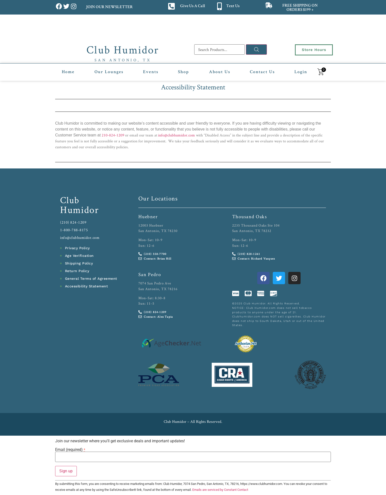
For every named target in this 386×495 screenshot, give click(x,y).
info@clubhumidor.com (176, 135)
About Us (219, 72)
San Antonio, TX (123, 60)
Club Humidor (122, 49)
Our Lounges (109, 72)
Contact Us (262, 72)
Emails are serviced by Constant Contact (220, 490)
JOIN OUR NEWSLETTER (109, 7)
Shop (183, 72)
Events (150, 72)
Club (70, 200)
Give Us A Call (192, 6)
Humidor (79, 209)
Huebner (148, 216)
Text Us (233, 6)
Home (68, 72)
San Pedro (149, 274)
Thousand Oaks (249, 216)
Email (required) (70, 450)
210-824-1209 (113, 135)
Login (300, 72)
